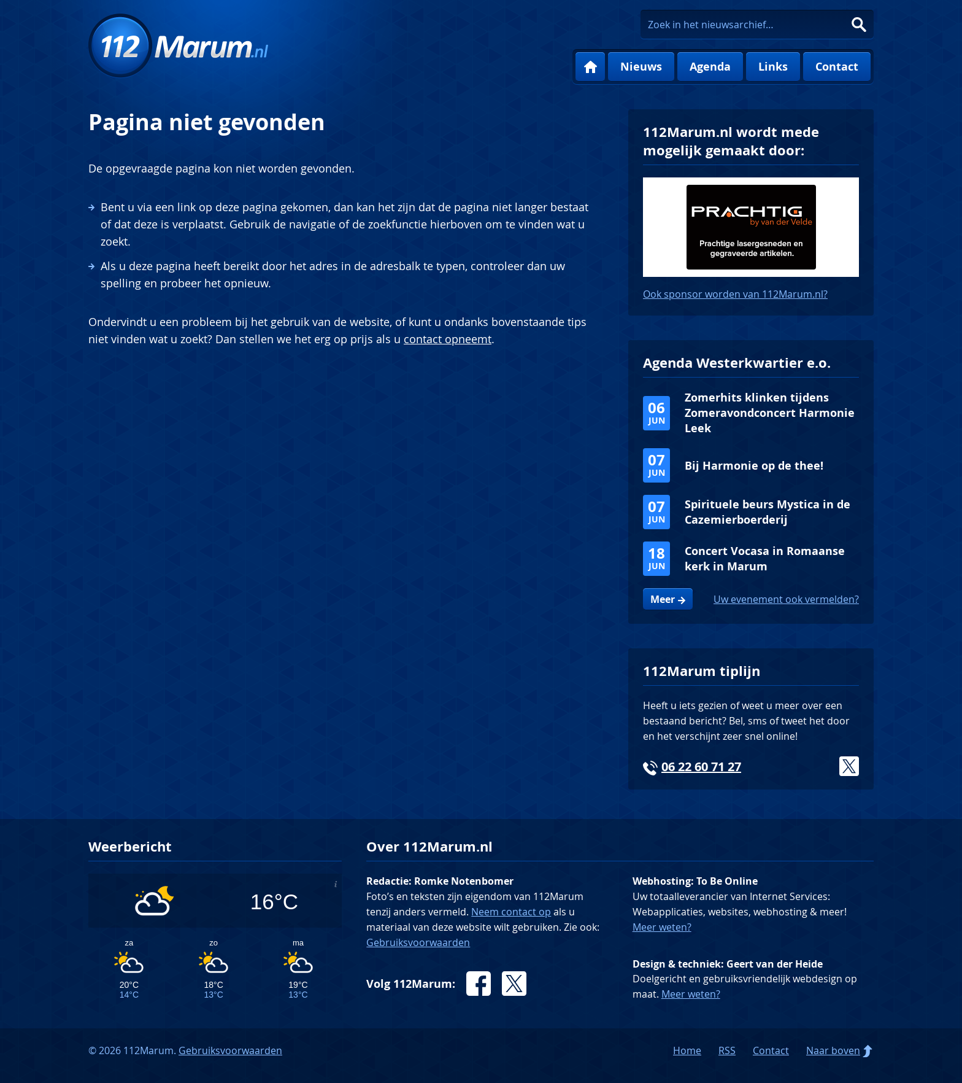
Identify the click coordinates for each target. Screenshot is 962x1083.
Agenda (710, 66)
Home (590, 67)
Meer (662, 599)
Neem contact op (511, 911)
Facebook (478, 983)
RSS (727, 1050)
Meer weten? (662, 927)
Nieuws (641, 66)
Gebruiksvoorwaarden (418, 942)
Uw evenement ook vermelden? (786, 599)
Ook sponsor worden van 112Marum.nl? (735, 294)
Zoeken (859, 24)
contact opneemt (447, 339)
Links (773, 66)
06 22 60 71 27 (701, 766)
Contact (836, 66)
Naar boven (833, 1050)
